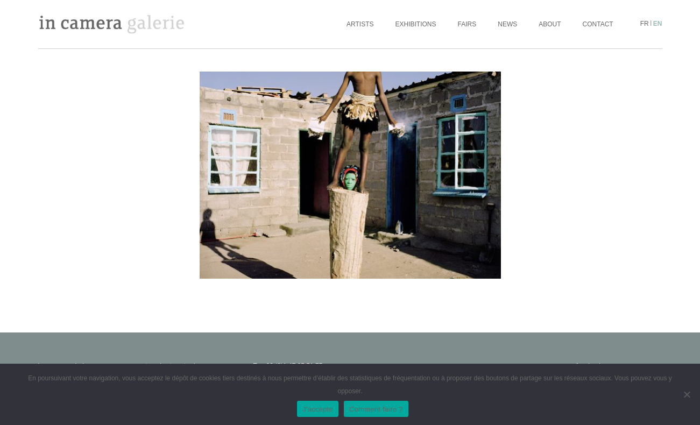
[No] (686, 394)
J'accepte (317, 409)
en (657, 23)
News (507, 24)
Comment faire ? (376, 409)
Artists (360, 24)
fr (644, 23)
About (550, 24)
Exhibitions (415, 24)
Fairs (467, 24)
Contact (598, 24)
